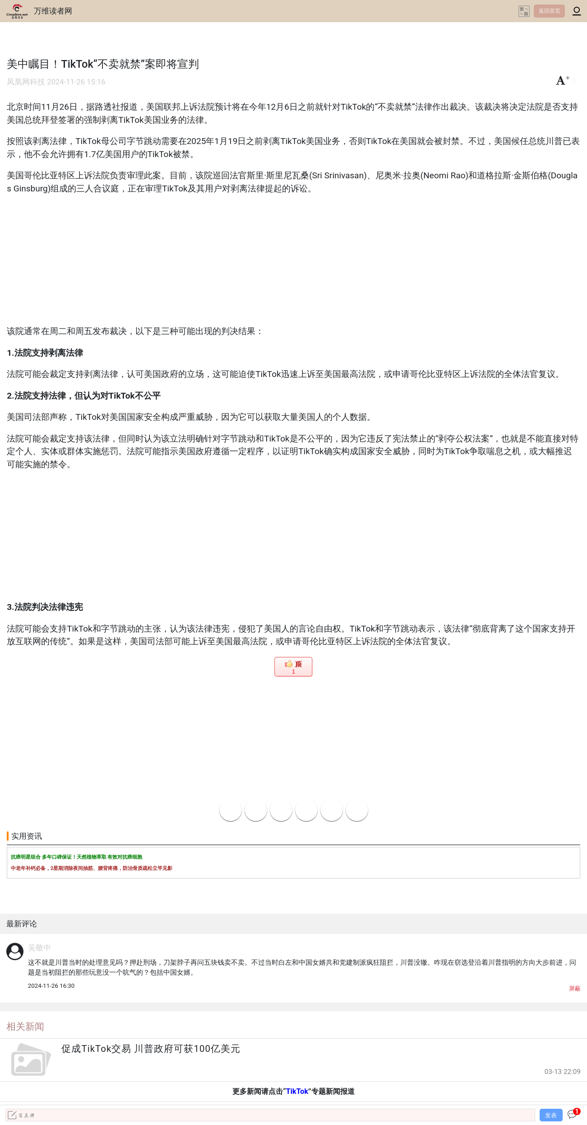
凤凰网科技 (26, 82)
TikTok (297, 1091)
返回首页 (549, 11)
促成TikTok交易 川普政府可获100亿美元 (150, 1048)
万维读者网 (53, 10)
